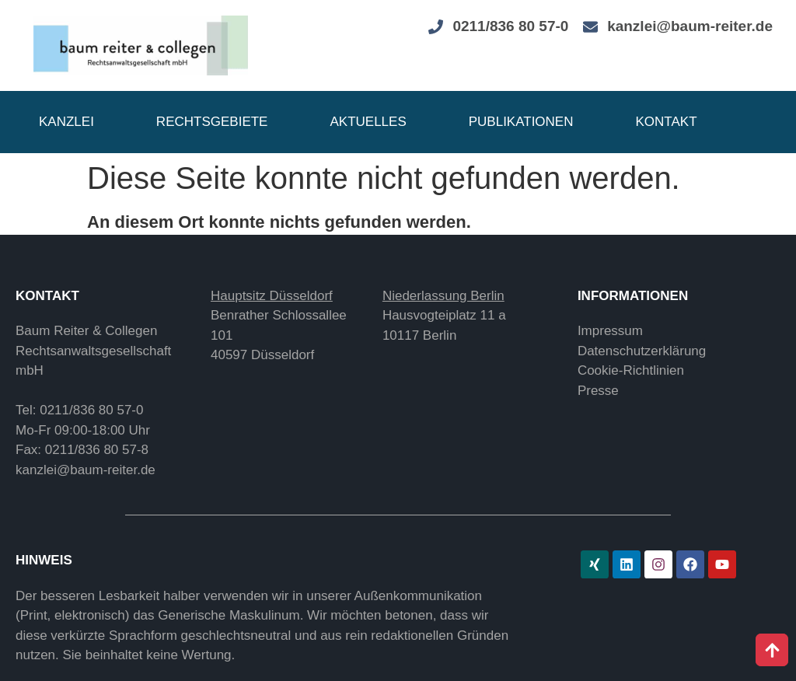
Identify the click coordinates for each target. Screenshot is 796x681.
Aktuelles (368, 121)
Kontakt (666, 121)
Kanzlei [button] (66, 121)
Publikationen (521, 121)
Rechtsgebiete (212, 121)
